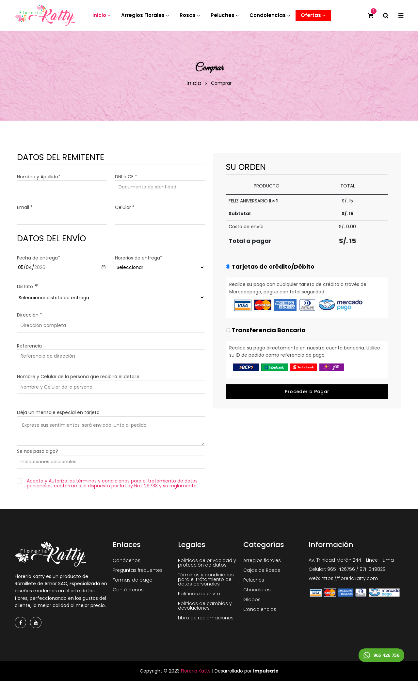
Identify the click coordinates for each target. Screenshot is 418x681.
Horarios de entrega (138, 258)
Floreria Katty (196, 671)
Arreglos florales (262, 560)
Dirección (29, 315)
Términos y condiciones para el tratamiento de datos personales (206, 579)
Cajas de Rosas (261, 570)
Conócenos (126, 560)
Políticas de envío (199, 593)
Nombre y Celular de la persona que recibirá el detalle (78, 376)
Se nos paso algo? (37, 451)
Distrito (27, 286)
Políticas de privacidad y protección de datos (207, 562)
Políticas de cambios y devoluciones (205, 605)
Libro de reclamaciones (205, 617)
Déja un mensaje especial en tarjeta (58, 412)
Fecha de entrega (38, 258)
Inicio (193, 83)
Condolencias (259, 609)
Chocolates (257, 589)
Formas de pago (133, 580)
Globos (252, 599)
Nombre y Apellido (38, 176)
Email (25, 207)
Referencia (29, 346)
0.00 (351, 226)
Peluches (253, 580)
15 (352, 240)
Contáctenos (128, 589)
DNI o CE (126, 176)
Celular (125, 207)
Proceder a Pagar (307, 391)
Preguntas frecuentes (138, 570)
